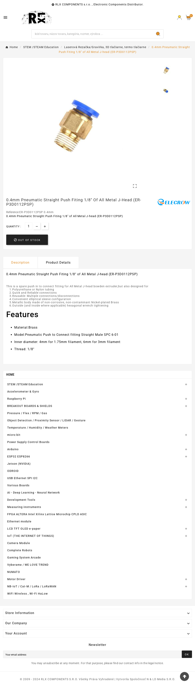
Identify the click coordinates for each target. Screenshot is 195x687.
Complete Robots (19, 550)
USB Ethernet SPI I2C (22, 478)
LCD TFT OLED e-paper (24, 528)
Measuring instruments (24, 507)
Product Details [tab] (58, 262)
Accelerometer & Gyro (23, 391)
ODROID (13, 471)
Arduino (13, 449)
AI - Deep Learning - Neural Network (33, 492)
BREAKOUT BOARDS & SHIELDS (29, 406)
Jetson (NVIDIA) (19, 463)
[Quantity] (28, 226)
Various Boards (18, 485)
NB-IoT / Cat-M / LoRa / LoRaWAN (31, 586)
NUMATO (13, 572)
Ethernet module (19, 521)
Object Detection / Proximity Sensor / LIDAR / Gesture (46, 420)
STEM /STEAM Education (25, 384)
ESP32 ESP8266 (18, 456)
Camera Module (18, 543)
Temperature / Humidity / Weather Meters (37, 427)
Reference (12, 212)
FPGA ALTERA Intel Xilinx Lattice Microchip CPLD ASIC (47, 514)
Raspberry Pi (16, 398)
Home (10, 374)
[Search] (92, 34)
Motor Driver (16, 579)
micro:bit (13, 434)
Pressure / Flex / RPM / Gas (27, 413)
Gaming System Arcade (24, 557)
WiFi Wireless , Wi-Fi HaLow (27, 593)
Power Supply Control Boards (28, 442)
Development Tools (21, 499)
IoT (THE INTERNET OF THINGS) (30, 535)
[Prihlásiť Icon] (179, 17)
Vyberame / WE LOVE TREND (28, 564)
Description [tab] (20, 262)
